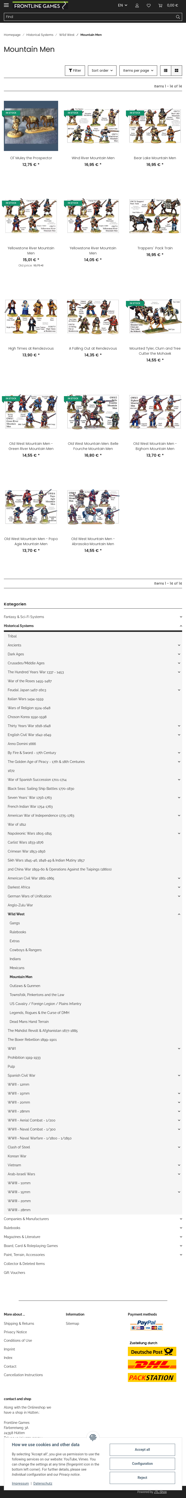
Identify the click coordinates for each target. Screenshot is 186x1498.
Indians (15, 959)
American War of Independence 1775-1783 (41, 815)
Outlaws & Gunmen (25, 986)
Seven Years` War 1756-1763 (30, 798)
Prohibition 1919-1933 (24, 1057)
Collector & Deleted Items (24, 1264)
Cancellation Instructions (23, 1375)
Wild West (16, 914)
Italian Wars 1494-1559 (25, 699)
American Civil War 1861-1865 (31, 878)
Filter (75, 70)
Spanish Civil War (21, 1075)
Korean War (17, 1156)
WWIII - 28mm (19, 1210)
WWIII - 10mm (19, 1183)
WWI (12, 1049)
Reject (142, 1478)
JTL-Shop (160, 1492)
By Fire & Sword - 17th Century (32, 753)
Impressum (20, 1483)
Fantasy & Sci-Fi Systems (24, 617)
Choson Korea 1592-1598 (27, 717)
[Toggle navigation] (6, 3)
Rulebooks (18, 932)
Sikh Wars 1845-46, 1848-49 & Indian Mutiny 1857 (46, 860)
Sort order (100, 70)
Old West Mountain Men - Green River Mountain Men (31, 446)
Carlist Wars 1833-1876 (25, 842)
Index (8, 1358)
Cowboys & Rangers (26, 950)
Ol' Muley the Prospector (31, 158)
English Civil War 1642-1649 (29, 735)
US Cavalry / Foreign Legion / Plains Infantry (45, 1004)
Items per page (136, 70)
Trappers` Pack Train (155, 248)
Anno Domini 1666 (22, 744)
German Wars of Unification (29, 896)
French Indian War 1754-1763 (30, 806)
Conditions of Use (18, 1340)
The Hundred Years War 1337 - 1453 (36, 672)
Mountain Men (21, 977)
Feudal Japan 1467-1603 (27, 690)
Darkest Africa (19, 887)
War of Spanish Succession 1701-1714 (37, 780)
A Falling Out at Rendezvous (93, 348)
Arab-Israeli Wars (21, 1174)
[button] (137, 5)
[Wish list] (149, 5)
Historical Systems (19, 626)
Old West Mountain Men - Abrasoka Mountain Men (93, 541)
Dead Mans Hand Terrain (29, 1022)
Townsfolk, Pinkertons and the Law (37, 995)
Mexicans (17, 968)
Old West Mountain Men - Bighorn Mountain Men (155, 446)
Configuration (142, 1464)
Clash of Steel (19, 1147)
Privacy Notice (15, 1332)
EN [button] (120, 5)
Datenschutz (42, 1483)
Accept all (142, 1449)
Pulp (11, 1066)
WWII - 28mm (19, 1111)
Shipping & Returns (19, 1323)
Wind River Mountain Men (93, 158)
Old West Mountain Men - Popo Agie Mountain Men (31, 541)
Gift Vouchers (14, 1273)
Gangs (15, 923)
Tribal (12, 636)
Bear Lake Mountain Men (155, 158)
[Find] (89, 17)
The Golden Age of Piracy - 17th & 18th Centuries (46, 762)
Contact (10, 1366)
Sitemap (72, 1323)
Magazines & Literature (22, 1237)
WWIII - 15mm (19, 1192)
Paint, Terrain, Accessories (24, 1255)
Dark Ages (16, 654)
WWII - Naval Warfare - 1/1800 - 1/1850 (40, 1138)
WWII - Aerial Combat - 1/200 (31, 1120)
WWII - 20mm (19, 1102)
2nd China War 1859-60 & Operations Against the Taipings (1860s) (60, 869)
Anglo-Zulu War (20, 905)
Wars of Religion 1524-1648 (29, 708)
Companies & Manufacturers (26, 1219)
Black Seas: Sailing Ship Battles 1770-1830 (41, 789)
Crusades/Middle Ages (26, 663)
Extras (15, 941)
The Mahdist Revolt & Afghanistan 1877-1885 (43, 1031)
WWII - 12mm (18, 1084)
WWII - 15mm (19, 1093)
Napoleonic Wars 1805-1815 (30, 833)
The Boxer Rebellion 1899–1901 (32, 1040)
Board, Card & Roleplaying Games (31, 1246)
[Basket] (168, 5)
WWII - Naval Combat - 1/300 (32, 1129)
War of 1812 (17, 824)
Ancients (14, 645)
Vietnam (14, 1165)
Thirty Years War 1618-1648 (29, 726)
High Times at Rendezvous (31, 348)
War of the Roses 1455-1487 (30, 681)
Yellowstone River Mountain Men (31, 251)
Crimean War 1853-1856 (26, 851)
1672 (11, 771)
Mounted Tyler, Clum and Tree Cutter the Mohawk (155, 351)
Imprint (9, 1349)
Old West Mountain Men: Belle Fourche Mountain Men (93, 446)
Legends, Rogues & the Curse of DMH (39, 1013)
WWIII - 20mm (19, 1201)
